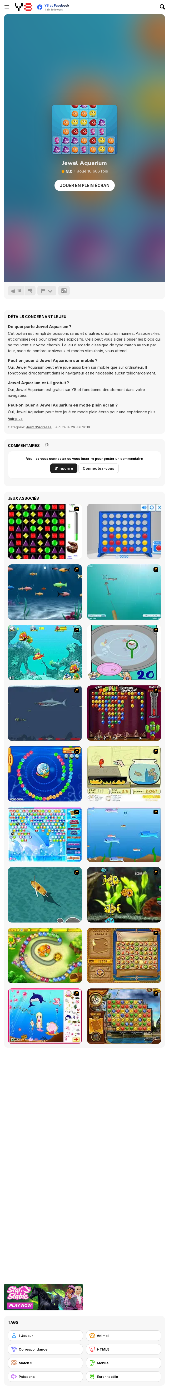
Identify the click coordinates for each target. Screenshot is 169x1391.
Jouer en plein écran (85, 185)
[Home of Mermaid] (45, 1016)
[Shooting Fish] (124, 592)
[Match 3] (45, 1363)
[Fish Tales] (45, 652)
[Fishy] (124, 834)
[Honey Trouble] (45, 955)
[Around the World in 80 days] (124, 1016)
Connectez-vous (99, 468)
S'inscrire (63, 468)
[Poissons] (45, 1376)
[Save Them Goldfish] (124, 773)
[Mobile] (123, 1363)
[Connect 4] (124, 531)
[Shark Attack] (45, 895)
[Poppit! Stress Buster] (124, 713)
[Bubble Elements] (45, 834)
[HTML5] (123, 1349)
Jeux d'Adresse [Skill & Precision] (39, 427)
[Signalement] (46, 290)
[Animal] (123, 1335)
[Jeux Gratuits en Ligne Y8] (23, 7)
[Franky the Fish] (45, 592)
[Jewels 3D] (45, 531)
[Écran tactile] (123, 1376)
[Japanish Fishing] (124, 652)
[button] (15, 418)
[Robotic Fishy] (124, 895)
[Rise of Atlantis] (124, 955)
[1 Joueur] (45, 1335)
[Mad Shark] (45, 713)
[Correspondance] (45, 1349)
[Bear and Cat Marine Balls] (45, 773)
